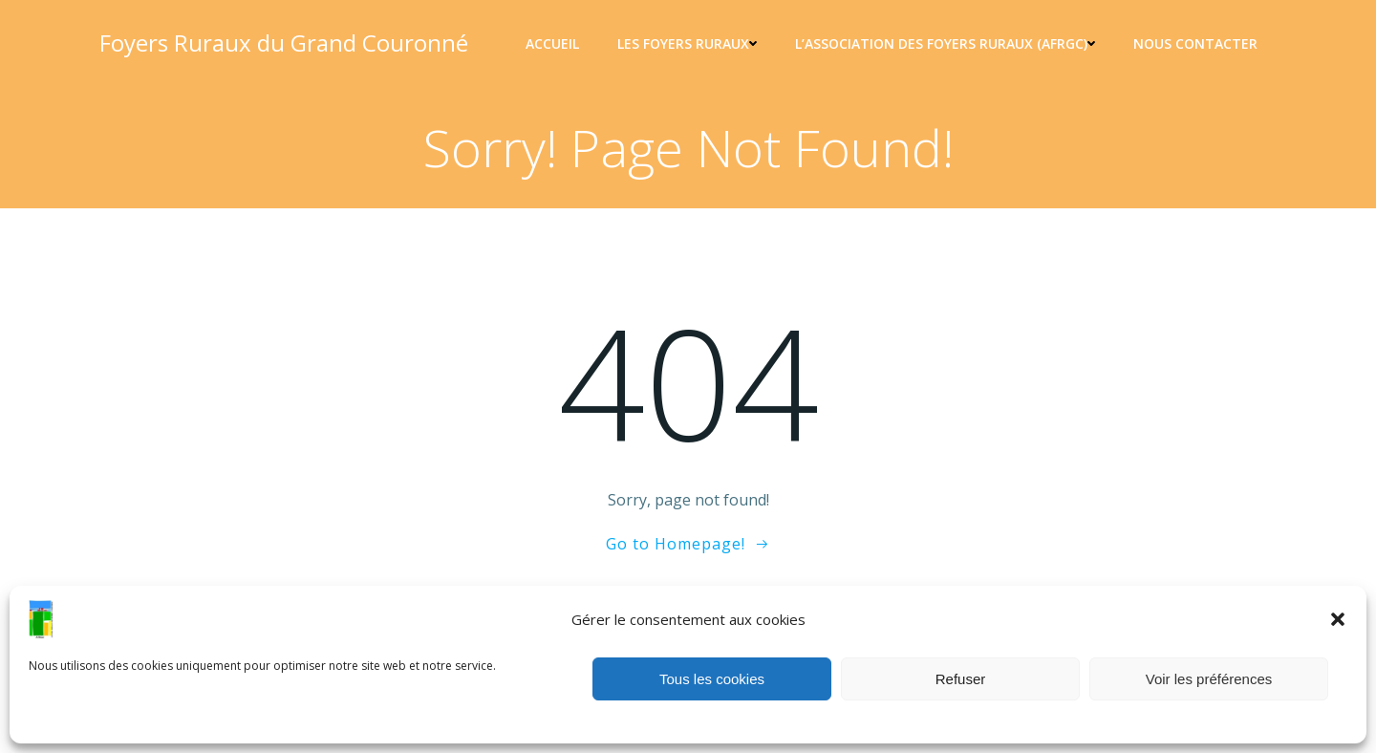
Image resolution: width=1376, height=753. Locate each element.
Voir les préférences (1209, 679)
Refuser (960, 679)
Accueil (552, 43)
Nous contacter (1195, 43)
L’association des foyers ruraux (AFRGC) (945, 43)
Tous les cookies (711, 679)
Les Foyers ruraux (687, 43)
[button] (1337, 619)
